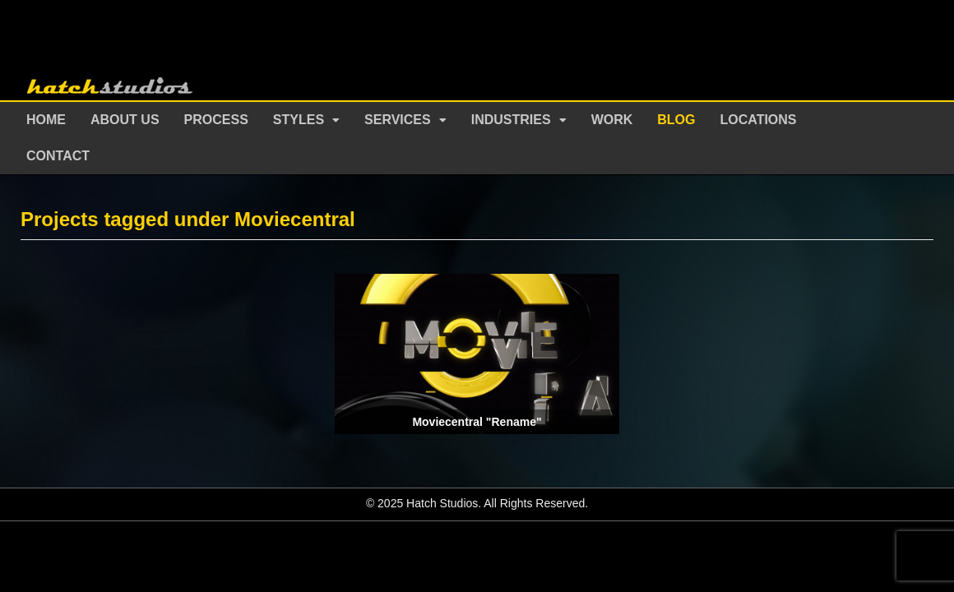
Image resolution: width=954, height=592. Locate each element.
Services (397, 120)
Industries (511, 120)
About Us (125, 120)
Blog (676, 120)
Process (216, 120)
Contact (58, 156)
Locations (758, 120)
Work (612, 120)
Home (46, 120)
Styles (298, 120)
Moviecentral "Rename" (476, 421)
